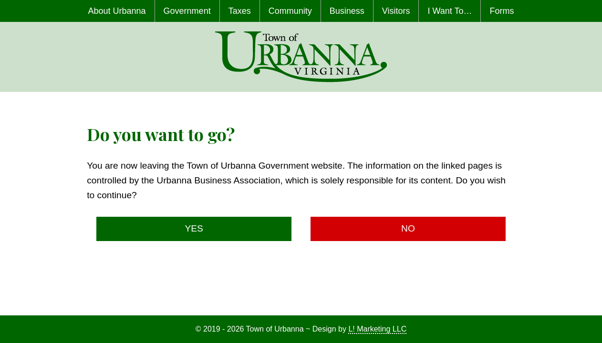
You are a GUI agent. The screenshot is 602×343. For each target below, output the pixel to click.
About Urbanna (117, 11)
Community (290, 11)
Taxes (239, 11)
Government (187, 11)
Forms (501, 11)
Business (347, 11)
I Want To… (449, 11)
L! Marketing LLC (377, 329)
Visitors (396, 11)
